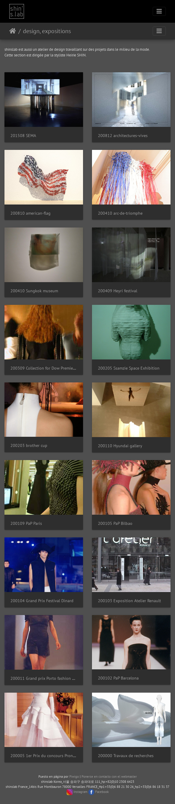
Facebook (102, 792)
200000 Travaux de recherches (126, 755)
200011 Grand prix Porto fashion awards (47, 678)
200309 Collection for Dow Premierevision (49, 368)
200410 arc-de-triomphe (120, 213)
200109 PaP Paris (26, 523)
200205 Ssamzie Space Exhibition (129, 368)
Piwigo (74, 776)
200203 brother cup (28, 445)
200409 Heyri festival (117, 290)
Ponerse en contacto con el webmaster (109, 776)
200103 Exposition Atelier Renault (129, 600)
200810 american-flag (30, 213)
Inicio (12, 31)
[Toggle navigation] (159, 11)
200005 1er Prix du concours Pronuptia (46, 755)
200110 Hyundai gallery (120, 445)
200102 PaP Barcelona (118, 678)
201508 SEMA (23, 135)
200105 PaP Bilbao (115, 523)
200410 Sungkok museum (34, 290)
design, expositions (47, 31)
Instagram (81, 792)
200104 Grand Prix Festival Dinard (42, 600)
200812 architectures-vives (123, 135)
